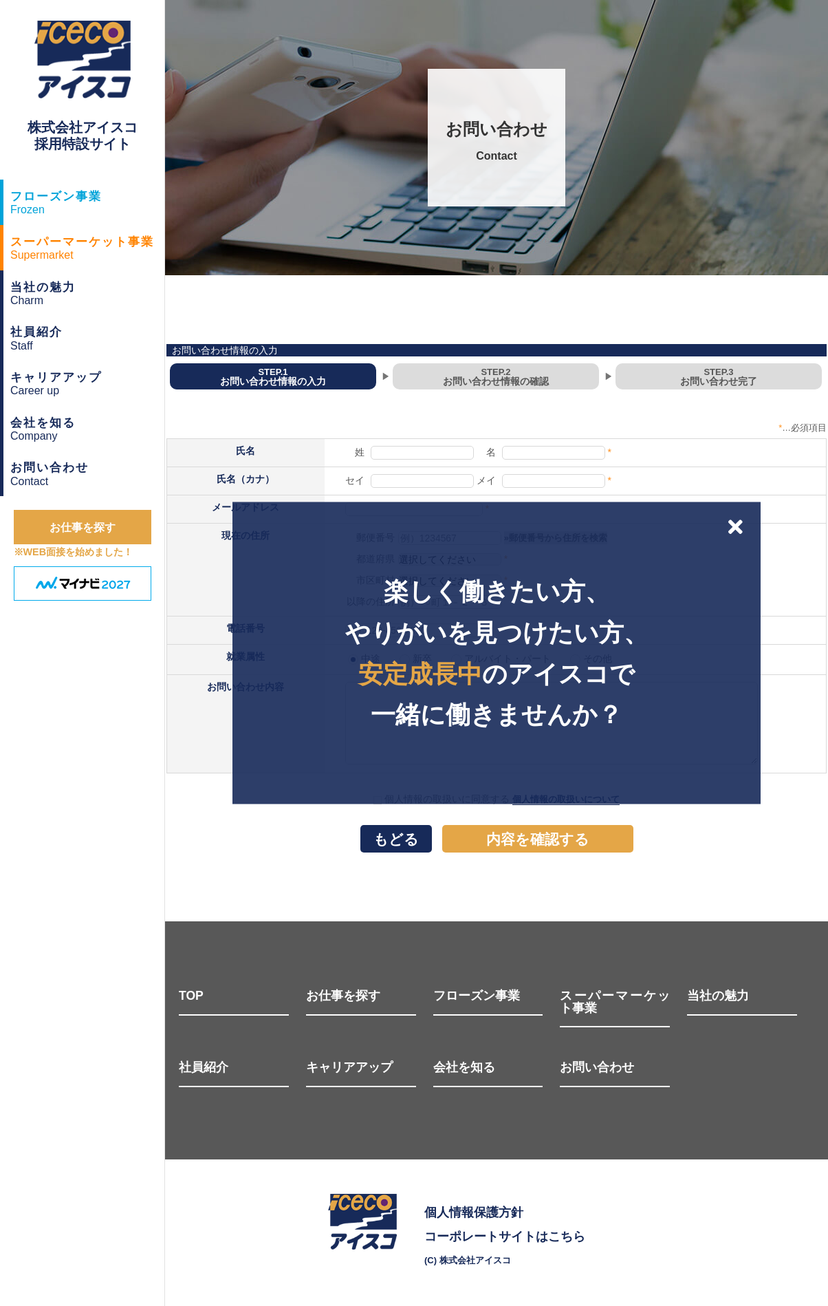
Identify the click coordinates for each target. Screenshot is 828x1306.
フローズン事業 (476, 996)
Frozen (87, 200)
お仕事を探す (343, 996)
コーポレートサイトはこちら (504, 1236)
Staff (87, 336)
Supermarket (87, 246)
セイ (354, 480)
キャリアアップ (349, 1068)
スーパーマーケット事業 (615, 1002)
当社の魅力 (718, 996)
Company (87, 427)
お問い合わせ (597, 1068)
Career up (87, 381)
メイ (486, 480)
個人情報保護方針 (473, 1212)
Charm (87, 291)
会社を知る (464, 1068)
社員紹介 (203, 1068)
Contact (87, 472)
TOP (191, 996)
